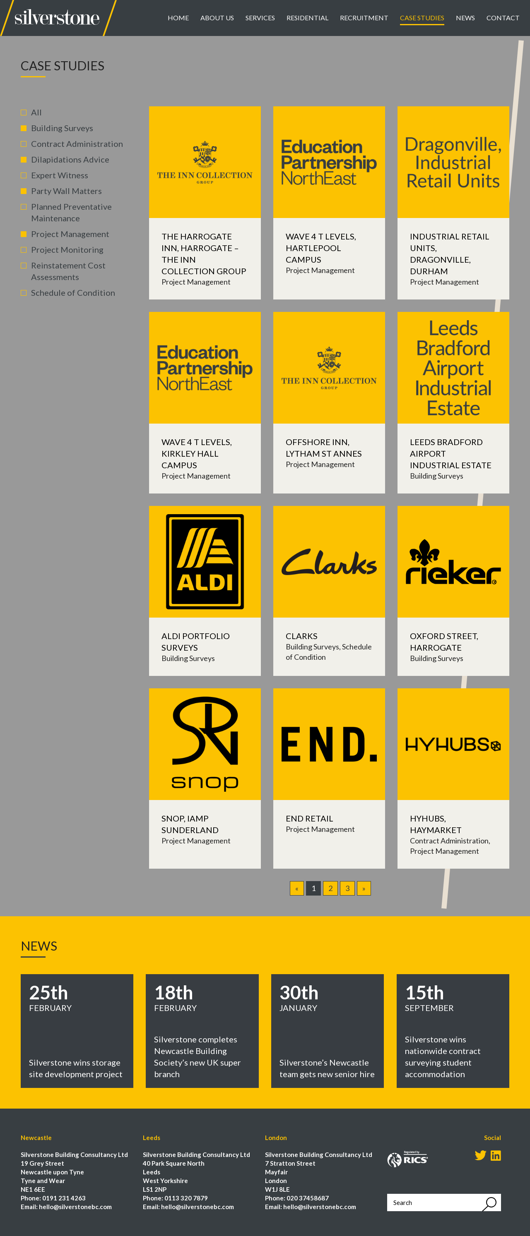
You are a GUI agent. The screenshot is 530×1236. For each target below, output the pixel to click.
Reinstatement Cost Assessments (68, 271)
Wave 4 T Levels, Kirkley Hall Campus (196, 453)
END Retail (309, 818)
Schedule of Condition (73, 292)
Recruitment (364, 18)
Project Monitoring (67, 249)
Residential (307, 18)
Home (178, 18)
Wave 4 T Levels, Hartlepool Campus (321, 247)
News (465, 18)
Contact (503, 18)
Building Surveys (62, 128)
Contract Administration (77, 144)
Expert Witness (59, 175)
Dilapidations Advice (70, 159)
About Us (217, 18)
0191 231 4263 (64, 1198)
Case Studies (422, 18)
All (36, 112)
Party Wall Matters (66, 191)
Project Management (70, 234)
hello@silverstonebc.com (75, 1206)
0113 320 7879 (186, 1198)
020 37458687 (308, 1198)
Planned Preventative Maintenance (71, 212)
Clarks (302, 636)
